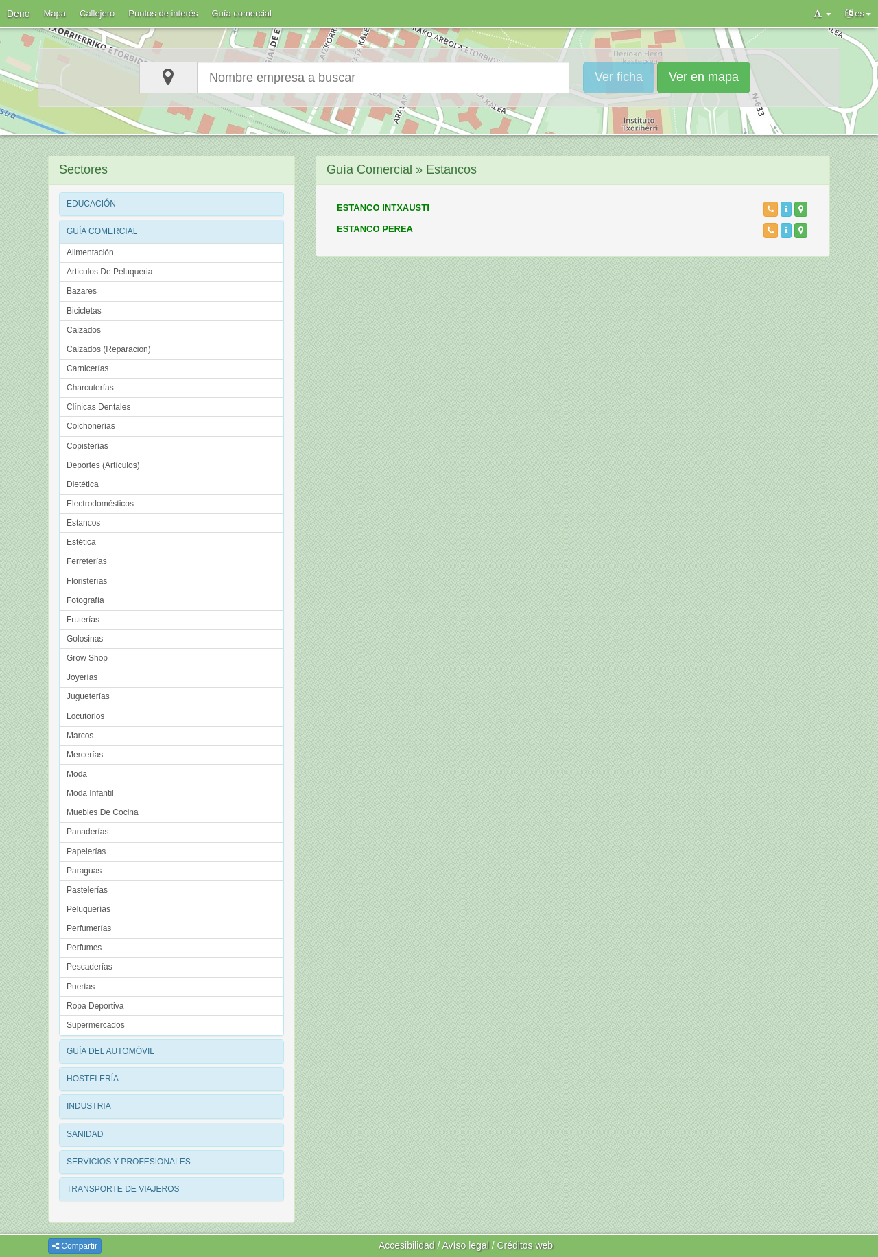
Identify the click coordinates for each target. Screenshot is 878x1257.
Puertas (81, 986)
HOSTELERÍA (93, 1078)
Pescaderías (89, 967)
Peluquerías (88, 909)
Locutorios (85, 716)
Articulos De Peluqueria (109, 272)
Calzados (84, 330)
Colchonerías (91, 426)
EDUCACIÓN (91, 204)
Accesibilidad (407, 1245)
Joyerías (82, 677)
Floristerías (87, 581)
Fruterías (83, 619)
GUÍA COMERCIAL (102, 231)
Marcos (80, 735)
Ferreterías (87, 561)
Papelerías (86, 851)
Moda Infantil (90, 793)
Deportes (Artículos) (103, 465)
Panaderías (87, 831)
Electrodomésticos (100, 503)
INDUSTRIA (89, 1106)
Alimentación (90, 252)
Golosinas (85, 639)
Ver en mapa (704, 77)
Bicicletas (84, 311)
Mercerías (85, 755)
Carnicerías (87, 368)
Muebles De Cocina (103, 812)
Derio (18, 13)
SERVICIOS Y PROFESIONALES (129, 1161)
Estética (81, 542)
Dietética (83, 484)
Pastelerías (87, 890)
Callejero (97, 13)
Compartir (74, 1246)
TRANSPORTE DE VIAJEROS (123, 1189)
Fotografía (85, 600)
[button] (822, 13)
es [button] (858, 13)
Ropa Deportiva (95, 1006)
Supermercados (96, 1025)
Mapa (54, 13)
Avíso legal (465, 1245)
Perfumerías (89, 928)
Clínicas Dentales (98, 407)
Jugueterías (88, 696)
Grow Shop (87, 658)
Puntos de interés (163, 13)
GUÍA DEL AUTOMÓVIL (110, 1051)
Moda (77, 774)
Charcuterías (90, 387)
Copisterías (87, 446)
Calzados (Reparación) (109, 349)
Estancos (83, 523)
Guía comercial (242, 13)
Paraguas (84, 871)
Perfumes (84, 947)
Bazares (82, 291)
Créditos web (525, 1245)
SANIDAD (85, 1134)
